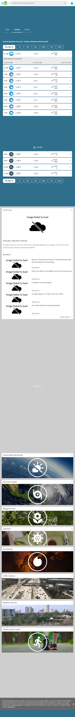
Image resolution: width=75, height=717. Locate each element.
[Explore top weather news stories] (37, 210)
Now (7, 29)
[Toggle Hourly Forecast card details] (37, 54)
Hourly (17, 29)
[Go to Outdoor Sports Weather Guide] (37, 640)
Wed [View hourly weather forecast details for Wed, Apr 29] (59, 47)
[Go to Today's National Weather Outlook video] (37, 465)
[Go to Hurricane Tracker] (37, 492)
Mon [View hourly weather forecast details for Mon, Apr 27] (43, 47)
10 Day (27, 29)
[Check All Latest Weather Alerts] (72, 3)
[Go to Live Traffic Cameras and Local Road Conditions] (37, 586)
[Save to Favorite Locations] (9, 3)
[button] (73, 704)
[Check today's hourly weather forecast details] (9, 47)
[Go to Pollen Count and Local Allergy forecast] (37, 516)
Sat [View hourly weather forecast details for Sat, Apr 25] (27, 47)
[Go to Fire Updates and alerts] (37, 559)
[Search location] (39, 3)
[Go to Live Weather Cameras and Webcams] (37, 613)
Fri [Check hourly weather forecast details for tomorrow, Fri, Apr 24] (20, 47)
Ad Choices (11, 707)
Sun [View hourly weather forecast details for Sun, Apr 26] (35, 47)
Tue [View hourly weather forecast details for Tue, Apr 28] (51, 47)
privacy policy (17, 705)
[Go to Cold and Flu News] (37, 536)
